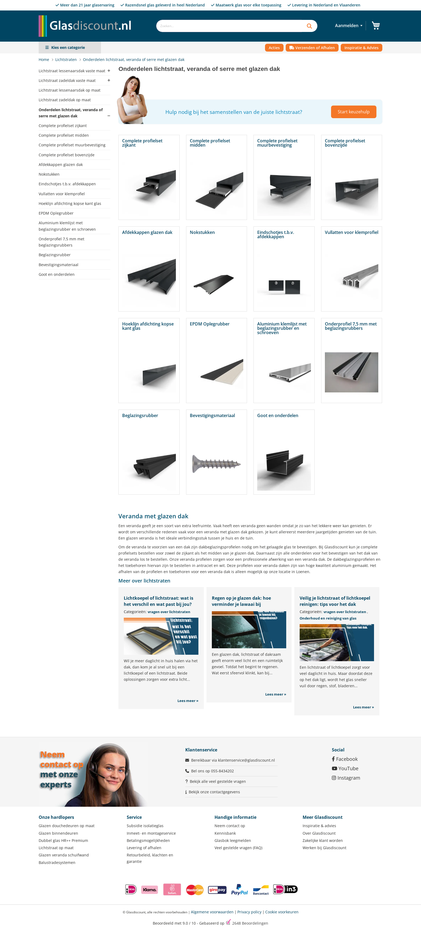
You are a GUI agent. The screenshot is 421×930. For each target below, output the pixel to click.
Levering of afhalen (144, 847)
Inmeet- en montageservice (151, 833)
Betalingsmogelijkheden (148, 840)
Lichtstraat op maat (56, 847)
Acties (274, 47)
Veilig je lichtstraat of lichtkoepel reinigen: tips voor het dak (335, 601)
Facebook (345, 759)
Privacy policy (249, 911)
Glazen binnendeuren (58, 833)
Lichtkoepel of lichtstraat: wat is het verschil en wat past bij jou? (158, 601)
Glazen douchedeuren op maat (67, 825)
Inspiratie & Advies (361, 47)
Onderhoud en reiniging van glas (328, 618)
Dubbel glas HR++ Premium (63, 840)
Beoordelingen (250, 923)
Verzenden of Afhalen (312, 47)
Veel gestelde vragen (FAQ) (238, 847)
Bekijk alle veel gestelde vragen (218, 781)
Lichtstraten (66, 59)
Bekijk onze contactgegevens (214, 791)
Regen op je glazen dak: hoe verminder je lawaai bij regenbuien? (241, 604)
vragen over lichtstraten (169, 611)
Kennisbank (225, 833)
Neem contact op (230, 825)
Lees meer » (187, 700)
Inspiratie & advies (319, 825)
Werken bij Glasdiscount (324, 847)
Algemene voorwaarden (212, 911)
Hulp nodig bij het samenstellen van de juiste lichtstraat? (233, 111)
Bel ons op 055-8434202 (212, 770)
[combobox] (229, 26)
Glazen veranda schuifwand (64, 854)
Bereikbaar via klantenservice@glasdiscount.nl (233, 760)
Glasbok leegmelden (233, 840)
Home (44, 59)
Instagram (346, 778)
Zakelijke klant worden (323, 840)
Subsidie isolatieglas (145, 825)
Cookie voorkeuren (282, 911)
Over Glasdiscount (319, 833)
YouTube (345, 768)
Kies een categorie (68, 47)
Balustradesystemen (57, 862)
